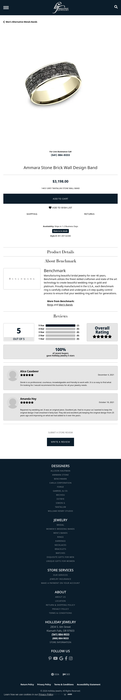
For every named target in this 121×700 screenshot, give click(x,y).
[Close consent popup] (65, 695)
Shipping (32, 213)
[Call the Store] (60, 634)
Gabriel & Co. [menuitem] (60, 491)
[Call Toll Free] (60, 638)
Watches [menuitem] (60, 553)
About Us (60, 597)
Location (60, 601)
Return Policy (27, 684)
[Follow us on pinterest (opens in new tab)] (49, 658)
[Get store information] (60, 642)
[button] (116, 7)
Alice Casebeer (29, 371)
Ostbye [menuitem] (61, 499)
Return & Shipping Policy (60, 605)
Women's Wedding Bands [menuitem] (60, 529)
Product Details (60, 252)
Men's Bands (66, 304)
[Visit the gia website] (55, 674)
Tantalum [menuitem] (60, 507)
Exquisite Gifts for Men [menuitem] (60, 557)
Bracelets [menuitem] (60, 549)
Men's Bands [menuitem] (60, 533)
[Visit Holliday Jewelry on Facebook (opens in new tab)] (66, 658)
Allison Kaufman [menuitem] (60, 470)
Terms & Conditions (60, 613)
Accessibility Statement (88, 684)
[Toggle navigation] (6, 7)
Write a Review (60, 441)
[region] (60, 90)
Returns (89, 213)
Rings (50, 304)
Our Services (60, 575)
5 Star (41, 325)
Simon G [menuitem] (60, 503)
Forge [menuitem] (60, 487)
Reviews (60, 316)
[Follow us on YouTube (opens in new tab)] (55, 658)
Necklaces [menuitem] (60, 545)
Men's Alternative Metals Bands (21, 21)
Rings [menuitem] (60, 537)
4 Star (41, 328)
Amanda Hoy (28, 398)
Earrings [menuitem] (60, 541)
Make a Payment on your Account (60, 583)
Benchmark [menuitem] (60, 479)
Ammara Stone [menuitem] (60, 474)
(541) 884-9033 (60, 155)
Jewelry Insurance (60, 579)
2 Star (41, 335)
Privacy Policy (60, 609)
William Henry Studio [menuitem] (60, 511)
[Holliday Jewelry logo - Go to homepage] (60, 7)
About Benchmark (60, 261)
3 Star (41, 332)
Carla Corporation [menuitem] (60, 483)
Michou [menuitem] (60, 495)
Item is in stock (60, 231)
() (78, 325)
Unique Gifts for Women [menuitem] (60, 561)
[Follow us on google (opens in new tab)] (61, 658)
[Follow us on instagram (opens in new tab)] (71, 658)
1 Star (41, 338)
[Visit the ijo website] (66, 674)
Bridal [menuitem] (60, 525)
